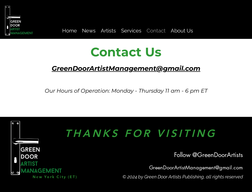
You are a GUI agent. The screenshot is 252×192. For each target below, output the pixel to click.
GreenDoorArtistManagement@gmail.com (196, 167)
